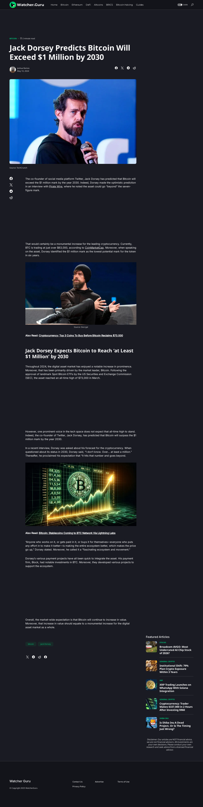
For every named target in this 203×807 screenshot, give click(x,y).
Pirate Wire (55, 186)
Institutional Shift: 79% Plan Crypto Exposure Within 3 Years (174, 669)
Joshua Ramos (23, 68)
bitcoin (31, 644)
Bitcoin (13, 38)
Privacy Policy (78, 786)
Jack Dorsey (45, 644)
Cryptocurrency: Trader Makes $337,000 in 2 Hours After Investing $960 (176, 706)
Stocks (163, 642)
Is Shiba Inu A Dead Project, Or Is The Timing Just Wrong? (175, 726)
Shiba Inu (164, 718)
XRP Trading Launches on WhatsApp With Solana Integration (175, 688)
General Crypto (167, 661)
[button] (182, 4)
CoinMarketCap (94, 247)
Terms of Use (123, 782)
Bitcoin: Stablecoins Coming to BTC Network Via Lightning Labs (77, 533)
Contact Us (77, 782)
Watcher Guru (20, 781)
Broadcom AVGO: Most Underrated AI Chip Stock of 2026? (175, 650)
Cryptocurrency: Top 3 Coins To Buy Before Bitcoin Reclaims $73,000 (81, 335)
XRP (161, 680)
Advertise (99, 782)
